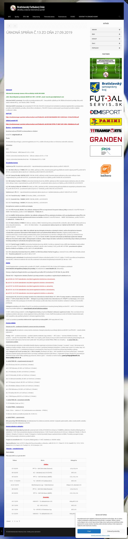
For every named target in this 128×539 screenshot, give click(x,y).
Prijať (89, 531)
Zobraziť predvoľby (113, 531)
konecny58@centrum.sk (13, 357)
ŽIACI (107, 43)
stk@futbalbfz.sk (17, 134)
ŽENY (107, 34)
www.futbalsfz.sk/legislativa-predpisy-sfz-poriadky (20, 268)
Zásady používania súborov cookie (100, 535)
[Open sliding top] (126, 2)
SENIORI (107, 29)
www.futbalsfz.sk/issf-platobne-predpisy (35, 308)
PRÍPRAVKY (107, 48)
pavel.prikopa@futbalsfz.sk (70, 355)
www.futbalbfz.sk (51, 268)
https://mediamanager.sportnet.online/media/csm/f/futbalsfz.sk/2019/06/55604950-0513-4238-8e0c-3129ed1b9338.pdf (42, 117)
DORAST (107, 39)
